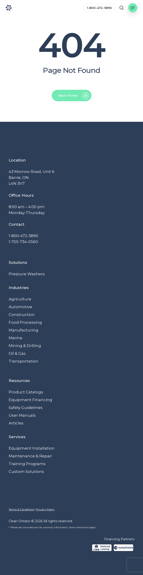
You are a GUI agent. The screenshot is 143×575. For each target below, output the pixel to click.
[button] (132, 7)
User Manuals (22, 415)
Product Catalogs (26, 392)
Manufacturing (23, 330)
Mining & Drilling (25, 345)
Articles (16, 423)
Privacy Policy (45, 509)
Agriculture (20, 299)
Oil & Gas (17, 353)
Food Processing (25, 322)
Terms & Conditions (21, 509)
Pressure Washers (27, 274)
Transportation (23, 361)
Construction (22, 314)
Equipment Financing (30, 399)
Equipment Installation (32, 448)
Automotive (20, 307)
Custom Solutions (26, 471)
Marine (15, 338)
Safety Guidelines (26, 407)
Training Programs (27, 463)
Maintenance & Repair (30, 456)
